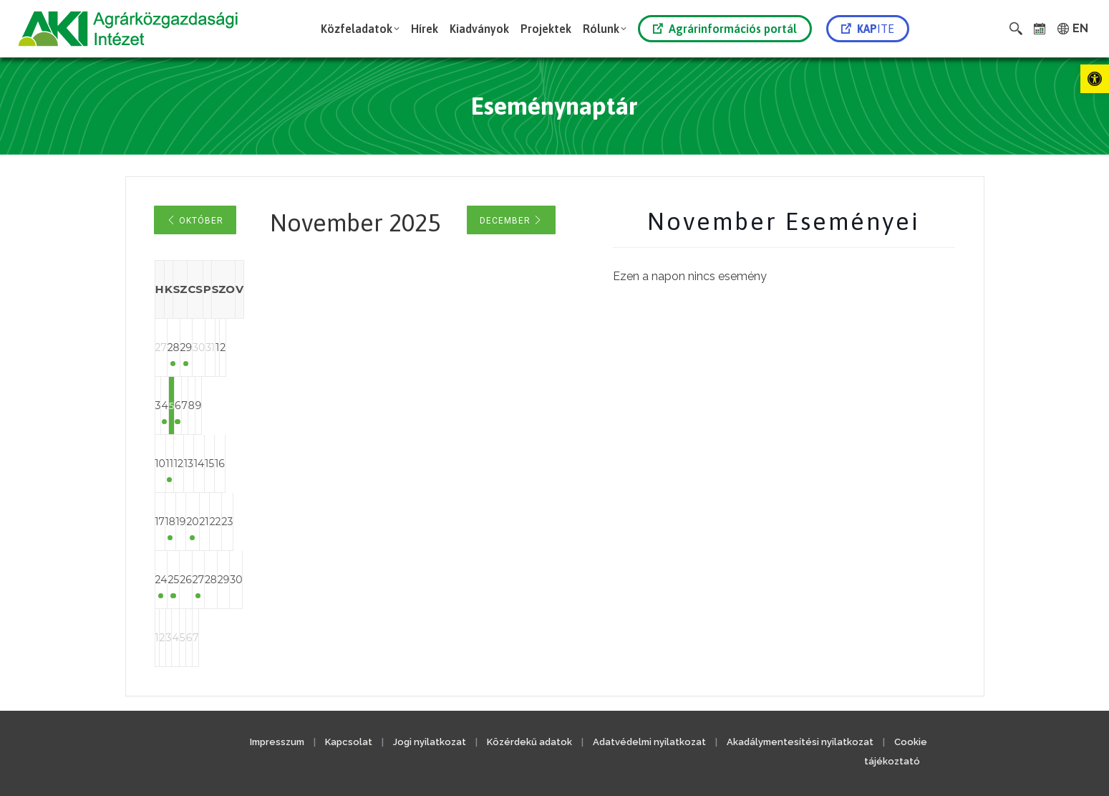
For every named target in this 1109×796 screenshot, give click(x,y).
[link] (1094, 78)
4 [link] (240, 405)
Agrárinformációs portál (725, 28)
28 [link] (241, 347)
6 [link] (355, 405)
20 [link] (355, 521)
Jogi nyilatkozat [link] (429, 742)
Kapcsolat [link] (348, 742)
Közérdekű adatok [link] (529, 742)
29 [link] (298, 347)
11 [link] (240, 463)
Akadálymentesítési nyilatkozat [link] (800, 742)
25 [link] (240, 579)
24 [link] (184, 579)
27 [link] (355, 579)
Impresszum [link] (277, 742)
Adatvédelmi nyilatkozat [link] (649, 742)
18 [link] (241, 521)
